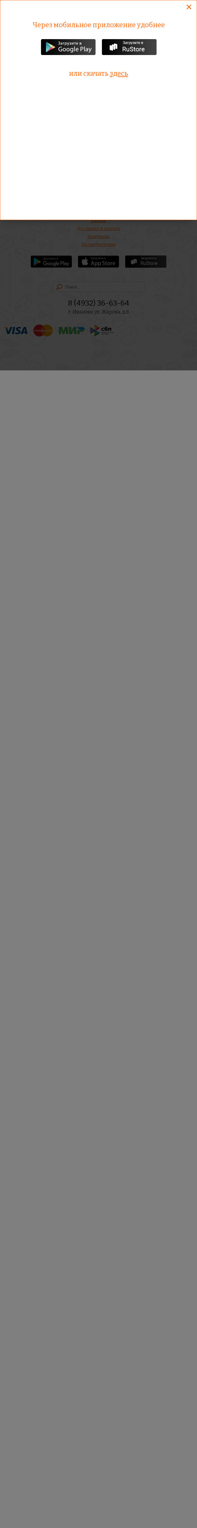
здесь (119, 73)
